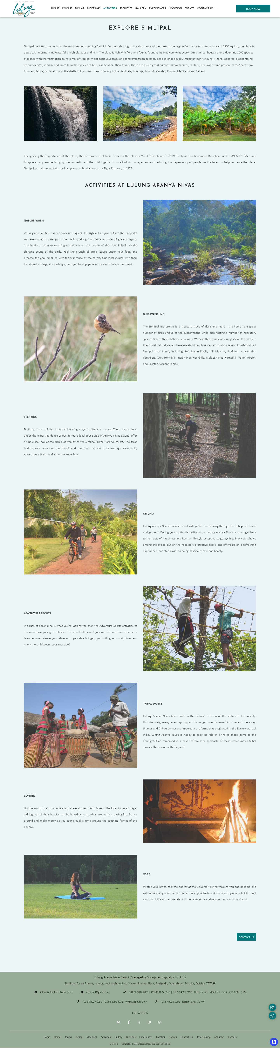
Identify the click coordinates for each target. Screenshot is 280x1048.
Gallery (140, 8)
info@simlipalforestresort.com (56, 992)
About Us (219, 1037)
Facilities (126, 8)
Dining (79, 8)
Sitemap (114, 1043)
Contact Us (205, 8)
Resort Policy (203, 1037)
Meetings (93, 8)
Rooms (67, 8)
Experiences (157, 8)
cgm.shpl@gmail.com (97, 992)
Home (55, 8)
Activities (110, 8)
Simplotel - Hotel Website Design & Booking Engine (146, 1043)
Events (189, 8)
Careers (232, 1037)
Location (175, 8)
